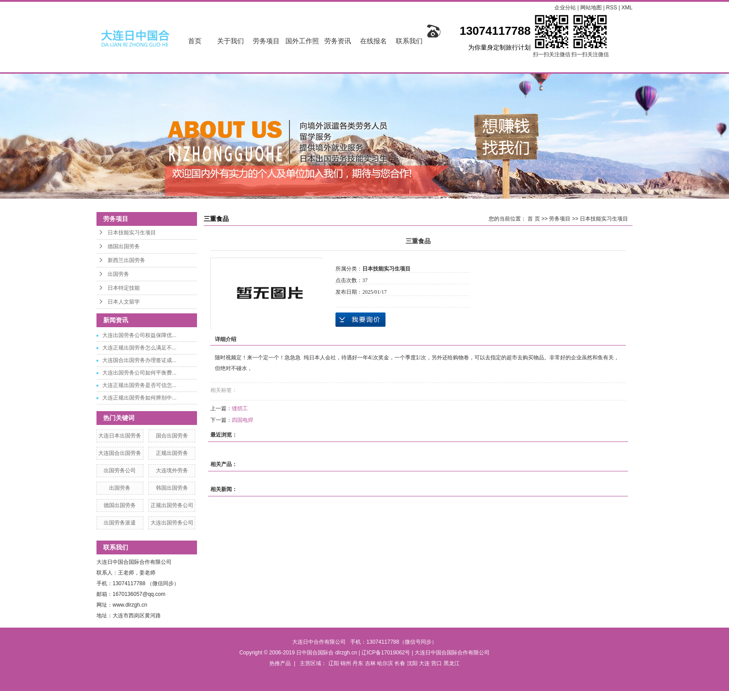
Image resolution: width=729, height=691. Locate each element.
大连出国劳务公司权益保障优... (139, 335)
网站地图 (591, 7)
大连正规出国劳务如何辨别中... (139, 398)
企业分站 (565, 7)
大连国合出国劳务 (119, 453)
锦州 (345, 663)
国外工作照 (302, 41)
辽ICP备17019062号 (385, 652)
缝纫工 (240, 408)
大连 (424, 663)
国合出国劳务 (172, 436)
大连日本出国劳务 (119, 436)
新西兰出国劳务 (126, 260)
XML (627, 7)
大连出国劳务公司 (172, 523)
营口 (436, 663)
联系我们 (409, 41)
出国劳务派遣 (120, 523)
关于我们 (230, 41)
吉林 (370, 663)
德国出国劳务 (124, 246)
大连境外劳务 (172, 470)
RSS (611, 7)
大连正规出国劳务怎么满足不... (139, 348)
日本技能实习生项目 (132, 232)
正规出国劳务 (172, 453)
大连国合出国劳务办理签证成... (139, 360)
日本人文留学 (124, 302)
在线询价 (360, 319)
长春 (399, 663)
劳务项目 (266, 41)
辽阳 (333, 663)
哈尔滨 (385, 663)
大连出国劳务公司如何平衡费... (139, 373)
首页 (194, 41)
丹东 (357, 663)
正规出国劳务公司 (172, 505)
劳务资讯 (337, 41)
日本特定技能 (124, 288)
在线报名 (373, 41)
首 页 (534, 219)
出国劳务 (118, 274)
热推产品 (280, 663)
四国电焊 (242, 420)
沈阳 (412, 663)
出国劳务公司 (120, 470)
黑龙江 (452, 663)
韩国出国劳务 (172, 488)
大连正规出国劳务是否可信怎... (139, 385)
